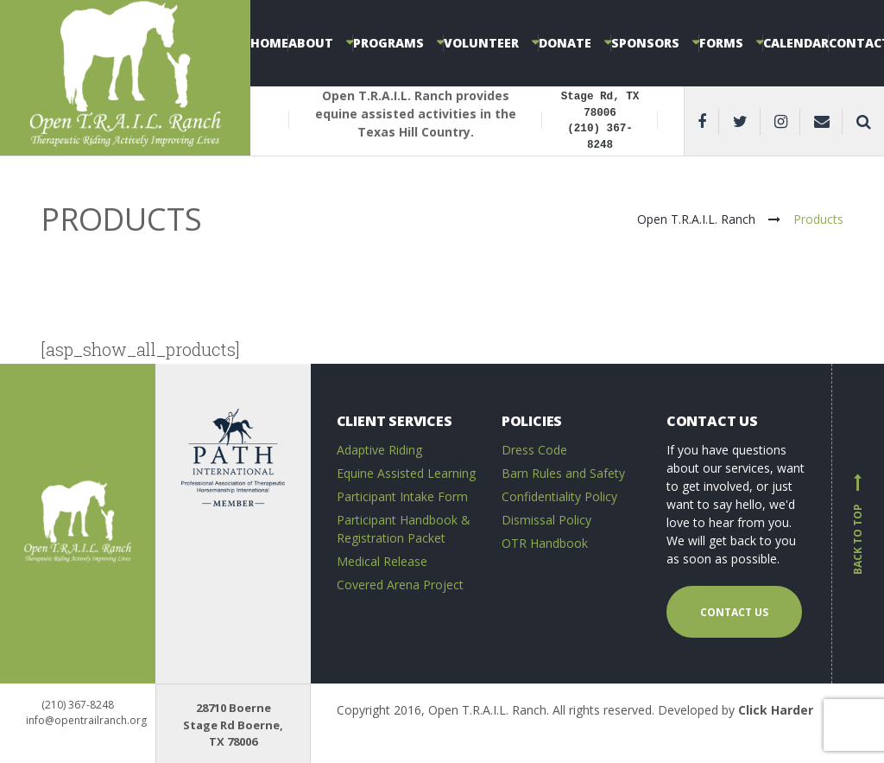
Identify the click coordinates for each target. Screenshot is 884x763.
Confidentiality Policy (559, 496)
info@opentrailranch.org (86, 720)
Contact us (734, 612)
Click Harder (775, 710)
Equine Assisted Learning (406, 473)
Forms (721, 43)
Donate (565, 43)
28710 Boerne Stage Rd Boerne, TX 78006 (233, 724)
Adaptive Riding (379, 450)
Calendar (796, 43)
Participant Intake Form (402, 496)
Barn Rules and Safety (563, 473)
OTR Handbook (545, 543)
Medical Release (382, 561)
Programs (388, 43)
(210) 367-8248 (77, 704)
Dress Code (534, 450)
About (310, 43)
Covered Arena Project (400, 584)
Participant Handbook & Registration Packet (403, 529)
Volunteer (481, 43)
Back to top (858, 524)
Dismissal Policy (546, 520)
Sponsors (645, 43)
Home (269, 43)
